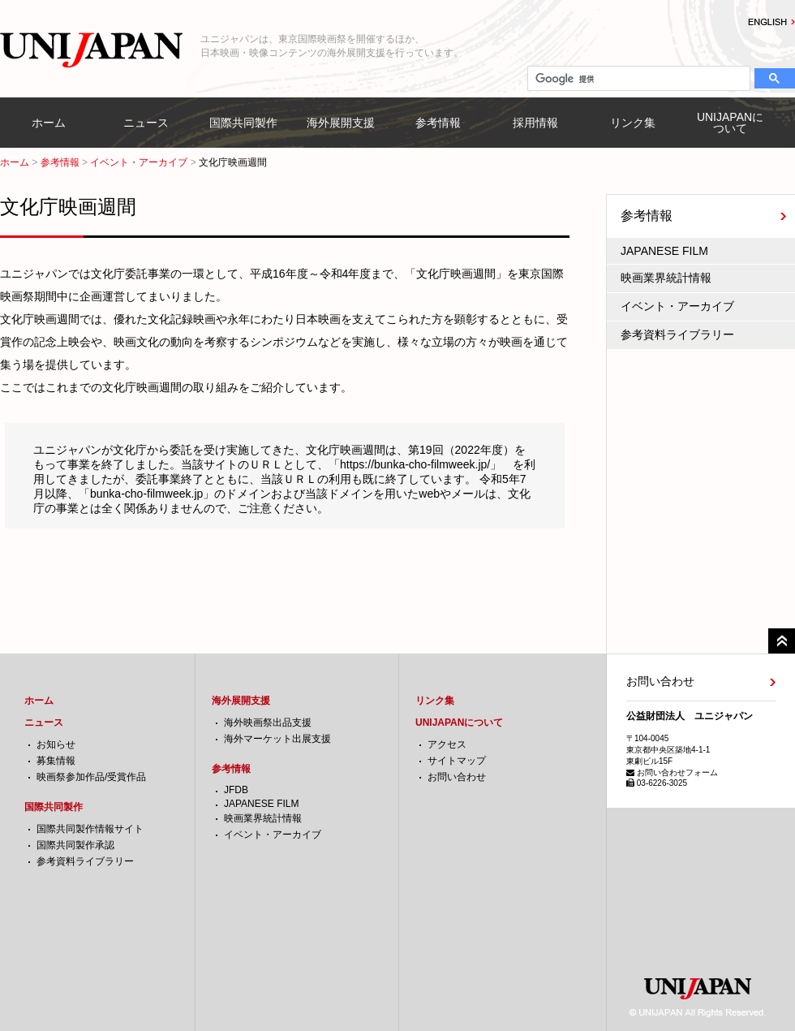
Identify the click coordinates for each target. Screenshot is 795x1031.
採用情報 (535, 122)
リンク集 (632, 122)
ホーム (49, 122)
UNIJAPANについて (730, 122)
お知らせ (56, 744)
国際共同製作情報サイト (90, 829)
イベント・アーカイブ (138, 162)
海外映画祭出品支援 (268, 722)
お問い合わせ (457, 777)
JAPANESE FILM (664, 250)
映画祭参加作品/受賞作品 (91, 777)
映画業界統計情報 (666, 277)
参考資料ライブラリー (677, 334)
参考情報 (438, 122)
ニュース (146, 122)
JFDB (236, 790)
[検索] (637, 79)
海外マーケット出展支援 (277, 738)
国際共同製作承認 (75, 845)
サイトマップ (457, 760)
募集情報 (56, 760)
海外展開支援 (341, 122)
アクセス (447, 744)
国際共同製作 (243, 122)
